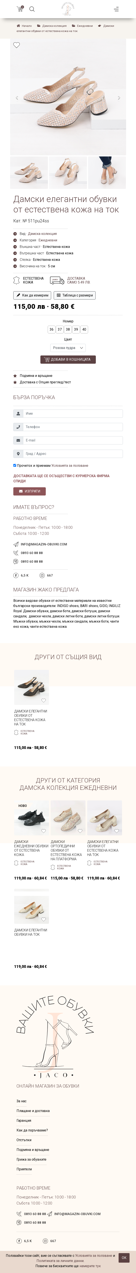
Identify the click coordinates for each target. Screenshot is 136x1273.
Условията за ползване (69, 466)
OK (124, 1258)
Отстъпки (24, 1140)
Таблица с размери (75, 295)
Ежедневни (82, 25)
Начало (24, 25)
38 (68, 329)
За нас (21, 1101)
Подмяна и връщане (33, 1150)
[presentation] (17, 98)
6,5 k (24, 575)
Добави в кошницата (70, 359)
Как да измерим (32, 295)
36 (51, 329)
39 (76, 329)
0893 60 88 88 (32, 553)
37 (60, 329)
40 (84, 329)
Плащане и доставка (33, 1111)
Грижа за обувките (31, 1159)
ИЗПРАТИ (29, 491)
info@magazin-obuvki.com (44, 544)
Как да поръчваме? (32, 1130)
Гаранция (24, 1120)
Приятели (24, 1169)
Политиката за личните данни (60, 1261)
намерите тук (90, 1266)
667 (50, 575)
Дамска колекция (52, 25)
